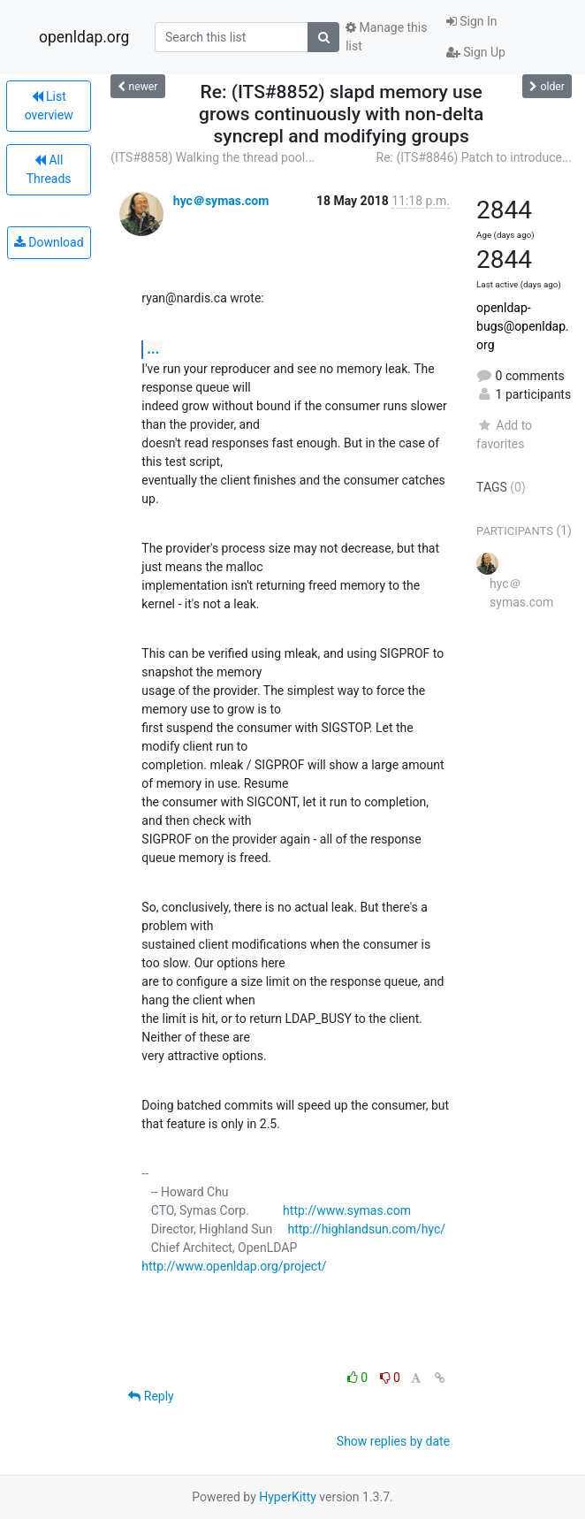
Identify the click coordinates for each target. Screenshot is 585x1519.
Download (49, 242)
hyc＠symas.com (221, 201)
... (153, 348)
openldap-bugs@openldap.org (522, 326)
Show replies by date (393, 1441)
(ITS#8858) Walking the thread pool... (212, 157)
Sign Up (475, 52)
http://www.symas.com (347, 1210)
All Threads (49, 169)
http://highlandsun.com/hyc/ (366, 1229)
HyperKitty (287, 1497)
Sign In (472, 21)
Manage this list (386, 36)
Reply (150, 1396)
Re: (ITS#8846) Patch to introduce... (474, 157)
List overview (49, 105)
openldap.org (84, 37)
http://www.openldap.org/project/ (233, 1266)
